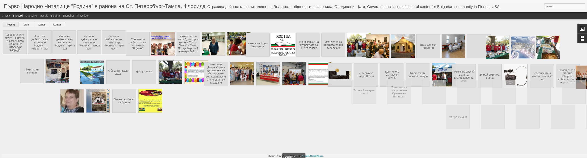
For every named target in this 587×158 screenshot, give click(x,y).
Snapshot (68, 15)
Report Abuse (316, 156)
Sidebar (55, 15)
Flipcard (18, 15)
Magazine (31, 15)
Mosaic (44, 15)
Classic (6, 15)
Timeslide (82, 15)
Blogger (305, 156)
